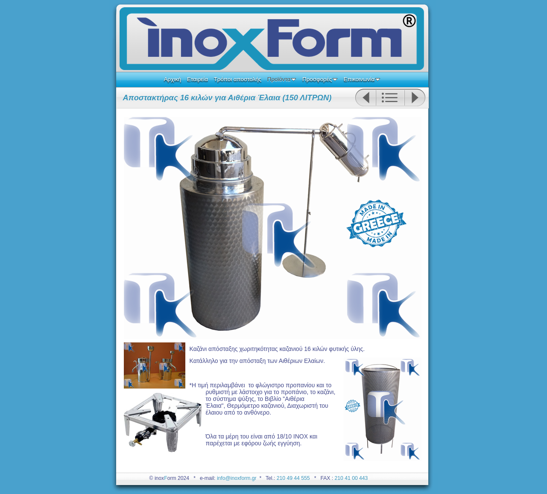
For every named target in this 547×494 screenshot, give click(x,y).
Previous (365, 98)
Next (415, 98)
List (390, 98)
